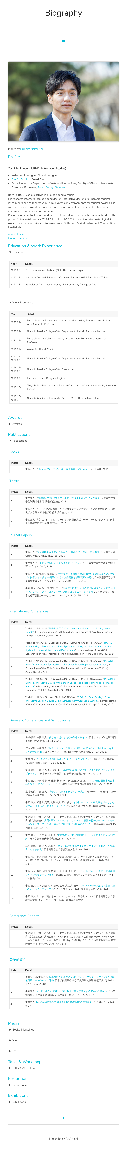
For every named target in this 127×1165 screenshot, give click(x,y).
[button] (63, 40)
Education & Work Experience (35, 246)
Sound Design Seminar (51, 187)
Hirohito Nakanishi (31, 149)
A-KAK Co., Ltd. (21, 179)
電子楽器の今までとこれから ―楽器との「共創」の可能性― (69, 552)
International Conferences (28, 611)
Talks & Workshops (25, 1061)
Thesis (14, 481)
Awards (15, 417)
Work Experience (22, 302)
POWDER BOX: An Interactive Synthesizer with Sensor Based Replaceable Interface (70, 662)
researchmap (16, 234)
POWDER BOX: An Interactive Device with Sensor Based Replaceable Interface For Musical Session (70, 682)
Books (14, 452)
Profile (14, 156)
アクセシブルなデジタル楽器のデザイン (58, 563)
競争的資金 (17, 959)
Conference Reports (24, 916)
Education (18, 252)
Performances (21, 1078)
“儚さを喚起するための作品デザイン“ (68, 737)
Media (13, 1023)
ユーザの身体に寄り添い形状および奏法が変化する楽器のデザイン (71, 991)
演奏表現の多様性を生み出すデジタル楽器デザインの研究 (69, 498)
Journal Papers (20, 535)
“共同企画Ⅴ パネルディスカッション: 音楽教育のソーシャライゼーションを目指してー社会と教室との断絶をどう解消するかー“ (70, 822)
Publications (19, 434)
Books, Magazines (23, 1030)
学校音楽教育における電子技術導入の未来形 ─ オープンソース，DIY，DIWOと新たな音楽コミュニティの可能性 (70, 590)
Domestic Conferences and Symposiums (39, 720)
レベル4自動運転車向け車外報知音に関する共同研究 (64, 1002)
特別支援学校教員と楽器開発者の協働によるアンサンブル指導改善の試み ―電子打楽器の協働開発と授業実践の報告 (70, 575)
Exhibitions (18, 1095)
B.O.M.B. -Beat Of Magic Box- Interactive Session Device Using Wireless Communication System (67, 699)
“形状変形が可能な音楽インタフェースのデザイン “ (64, 759)
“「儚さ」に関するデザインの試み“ (66, 791)
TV (14, 1051)
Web (15, 1040)
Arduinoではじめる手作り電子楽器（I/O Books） (64, 469)
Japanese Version (18, 238)
